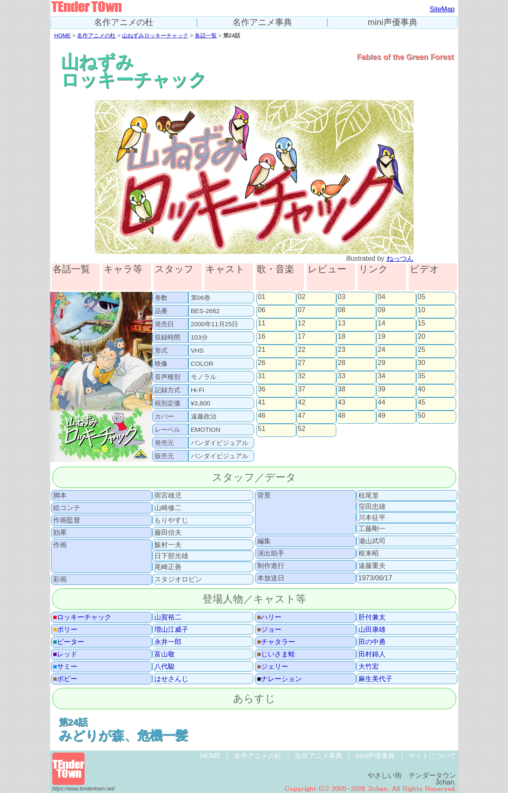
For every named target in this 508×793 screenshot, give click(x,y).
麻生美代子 (375, 679)
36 (262, 389)
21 (262, 349)
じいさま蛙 (276, 654)
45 (422, 402)
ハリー (269, 617)
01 (262, 297)
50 (422, 415)
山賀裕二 (168, 617)
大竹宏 (368, 666)
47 (302, 415)
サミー (65, 666)
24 (382, 349)
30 (422, 362)
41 (262, 402)
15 (422, 323)
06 (262, 310)
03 (342, 297)
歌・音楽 (275, 269)
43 (342, 402)
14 (382, 323)
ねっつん (400, 258)
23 (342, 349)
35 (422, 376)
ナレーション (279, 679)
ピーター (69, 642)
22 (302, 349)
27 (302, 362)
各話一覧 (206, 35)
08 (342, 310)
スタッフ (174, 269)
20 (422, 336)
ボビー (65, 679)
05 (422, 297)
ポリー (65, 629)
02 (302, 297)
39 (382, 389)
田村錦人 (372, 654)
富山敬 (164, 654)
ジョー (269, 629)
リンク (373, 269)
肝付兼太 (372, 617)
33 (342, 376)
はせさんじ (171, 679)
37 (302, 389)
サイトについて (432, 755)
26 (262, 362)
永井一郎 (168, 642)
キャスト (225, 269)
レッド (65, 654)
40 (422, 389)
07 (302, 310)
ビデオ (424, 269)
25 (422, 349)
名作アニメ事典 (262, 22)
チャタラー (276, 642)
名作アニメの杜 (123, 22)
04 (382, 297)
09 (382, 310)
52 (302, 428)
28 (342, 362)
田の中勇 (372, 642)
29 (382, 362)
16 (262, 336)
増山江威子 (171, 629)
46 (262, 415)
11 (262, 323)
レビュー (327, 269)
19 (382, 336)
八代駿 (164, 666)
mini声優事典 (392, 22)
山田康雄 (372, 629)
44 (382, 402)
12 (302, 323)
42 (302, 402)
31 (262, 376)
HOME (62, 35)
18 (342, 336)
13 (342, 323)
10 (422, 310)
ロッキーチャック (82, 617)
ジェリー (273, 666)
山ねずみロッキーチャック (155, 35)
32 (302, 376)
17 (302, 336)
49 (382, 415)
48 (342, 415)
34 (382, 376)
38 (342, 389)
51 (262, 428)
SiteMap (442, 9)
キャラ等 (123, 269)
